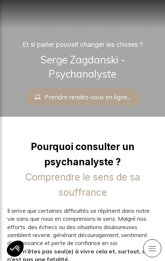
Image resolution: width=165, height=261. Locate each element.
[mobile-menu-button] (152, 248)
